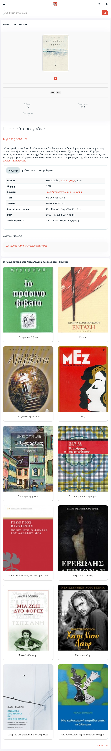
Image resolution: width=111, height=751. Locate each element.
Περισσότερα (102, 745)
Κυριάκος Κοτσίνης (15, 139)
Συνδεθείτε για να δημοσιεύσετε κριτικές (26, 245)
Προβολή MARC (29, 170)
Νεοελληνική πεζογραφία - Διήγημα (64, 191)
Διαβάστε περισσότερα (14, 160)
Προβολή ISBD (46, 170)
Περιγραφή (13, 170)
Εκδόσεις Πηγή (67, 180)
